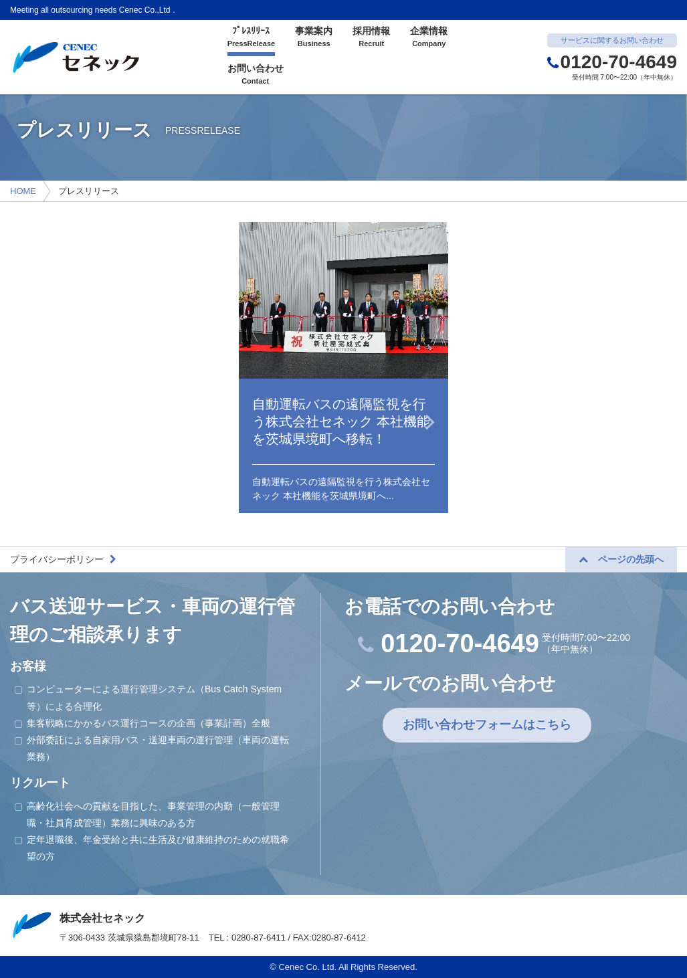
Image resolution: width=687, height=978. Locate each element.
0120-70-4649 (612, 62)
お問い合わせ (255, 75)
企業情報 (429, 37)
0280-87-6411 (258, 938)
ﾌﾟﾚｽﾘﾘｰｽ (251, 37)
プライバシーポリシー (63, 559)
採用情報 (371, 37)
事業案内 (313, 37)
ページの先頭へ (621, 559)
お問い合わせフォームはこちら (487, 724)
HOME (23, 191)
